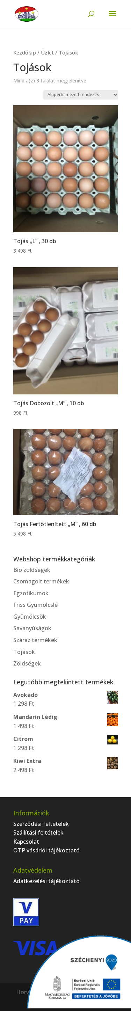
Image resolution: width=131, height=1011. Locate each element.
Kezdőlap (24, 52)
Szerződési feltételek (41, 824)
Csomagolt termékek (41, 581)
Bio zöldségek (31, 570)
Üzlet (47, 52)
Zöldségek (27, 663)
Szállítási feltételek (38, 832)
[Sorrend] (80, 95)
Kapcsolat (26, 841)
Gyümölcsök (29, 616)
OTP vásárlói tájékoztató (46, 850)
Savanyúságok (32, 628)
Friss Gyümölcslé (35, 605)
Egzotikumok (31, 593)
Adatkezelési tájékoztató (46, 881)
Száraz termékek (35, 640)
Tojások (24, 652)
